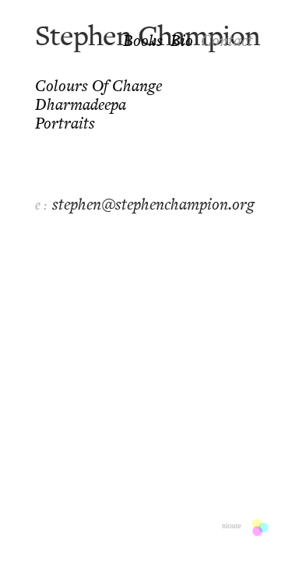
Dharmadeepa (80, 106)
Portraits (65, 124)
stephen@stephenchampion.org (153, 205)
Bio (182, 42)
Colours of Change (98, 87)
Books (143, 42)
